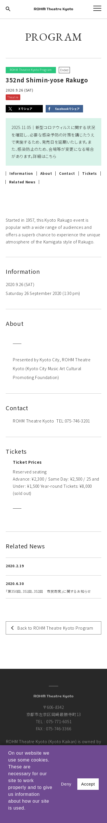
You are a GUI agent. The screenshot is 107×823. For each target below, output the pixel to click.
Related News (22, 182)
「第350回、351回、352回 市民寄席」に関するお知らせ (48, 591)
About (46, 173)
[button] (9, 815)
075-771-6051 (58, 721)
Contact (67, 173)
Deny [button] (66, 784)
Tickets (89, 173)
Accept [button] (88, 784)
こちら (50, 156)
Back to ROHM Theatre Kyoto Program (55, 628)
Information (21, 173)
